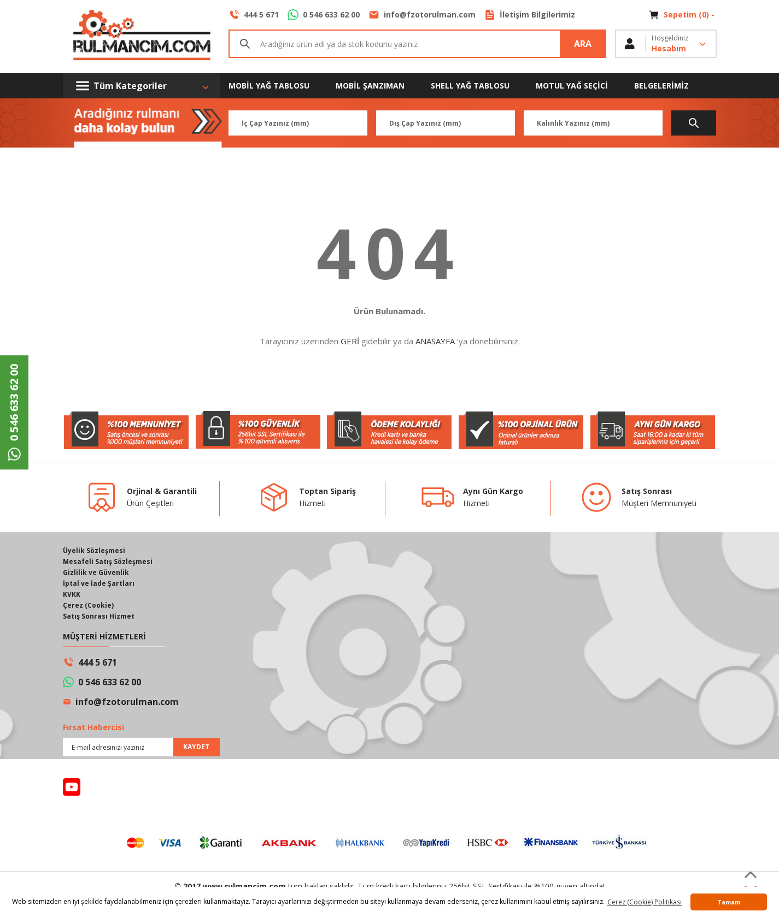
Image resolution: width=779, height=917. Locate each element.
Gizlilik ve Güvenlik (96, 572)
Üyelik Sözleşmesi (94, 550)
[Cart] (682, 15)
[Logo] (141, 36)
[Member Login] (666, 44)
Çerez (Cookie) (88, 605)
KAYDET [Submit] (196, 746)
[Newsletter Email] (141, 747)
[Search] (417, 44)
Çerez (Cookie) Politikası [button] (644, 902)
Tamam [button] (728, 902)
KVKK (71, 594)
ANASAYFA (435, 341)
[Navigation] (141, 85)
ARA (582, 44)
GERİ (350, 341)
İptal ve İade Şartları (98, 583)
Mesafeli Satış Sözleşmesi (108, 561)
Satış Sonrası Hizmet (98, 616)
